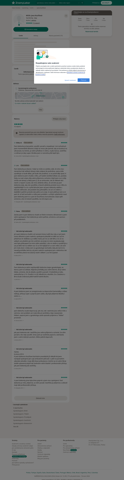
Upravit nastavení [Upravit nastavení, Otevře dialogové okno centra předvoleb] (70, 80)
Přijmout (83, 80)
